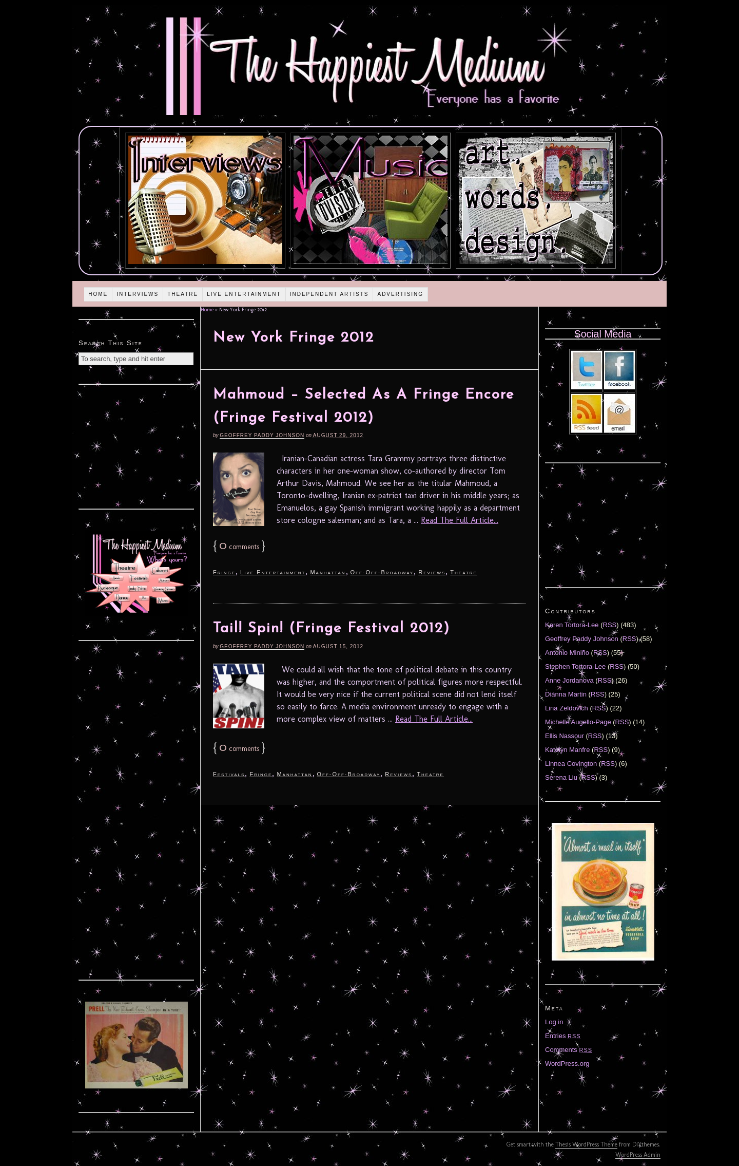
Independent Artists (329, 294)
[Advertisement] (136, 445)
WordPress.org (567, 1063)
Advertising (400, 294)
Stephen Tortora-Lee (575, 666)
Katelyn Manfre (567, 750)
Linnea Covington (571, 763)
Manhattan (327, 572)
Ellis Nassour (564, 736)
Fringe (224, 572)
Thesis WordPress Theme (586, 1144)
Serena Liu (561, 777)
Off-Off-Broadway (382, 572)
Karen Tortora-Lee (572, 625)
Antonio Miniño (567, 652)
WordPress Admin (637, 1154)
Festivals (229, 774)
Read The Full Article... (459, 520)
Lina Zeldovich (566, 708)
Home (98, 294)
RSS (610, 625)
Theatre (182, 294)
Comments (568, 1050)
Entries (563, 1036)
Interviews (137, 294)
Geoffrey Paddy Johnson (262, 435)
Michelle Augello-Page (578, 722)
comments (239, 546)
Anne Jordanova (569, 680)
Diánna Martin (566, 694)
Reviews (431, 572)
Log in (554, 1022)
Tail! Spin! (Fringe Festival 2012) (331, 629)
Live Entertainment (244, 294)
